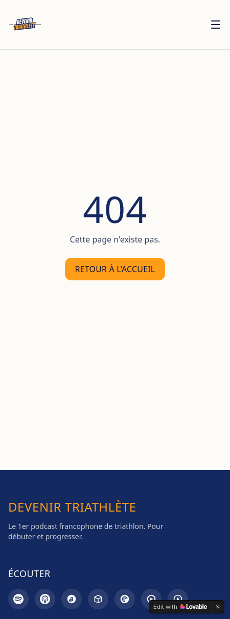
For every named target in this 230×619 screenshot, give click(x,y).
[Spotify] (18, 599)
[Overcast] (178, 599)
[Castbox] (98, 599)
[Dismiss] (218, 607)
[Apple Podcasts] (45, 599)
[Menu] (216, 24)
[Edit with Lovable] (180, 607)
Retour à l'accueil (115, 269)
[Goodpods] (151, 599)
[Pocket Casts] (124, 599)
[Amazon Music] (71, 599)
